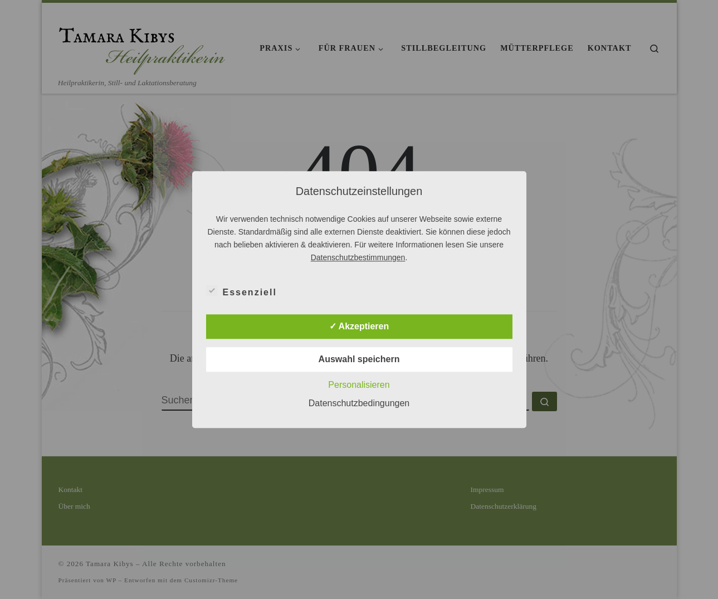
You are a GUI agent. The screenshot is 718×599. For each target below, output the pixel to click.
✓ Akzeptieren (359, 326)
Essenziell (241, 290)
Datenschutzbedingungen (359, 403)
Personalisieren (358, 384)
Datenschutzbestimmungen (358, 257)
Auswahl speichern (359, 359)
